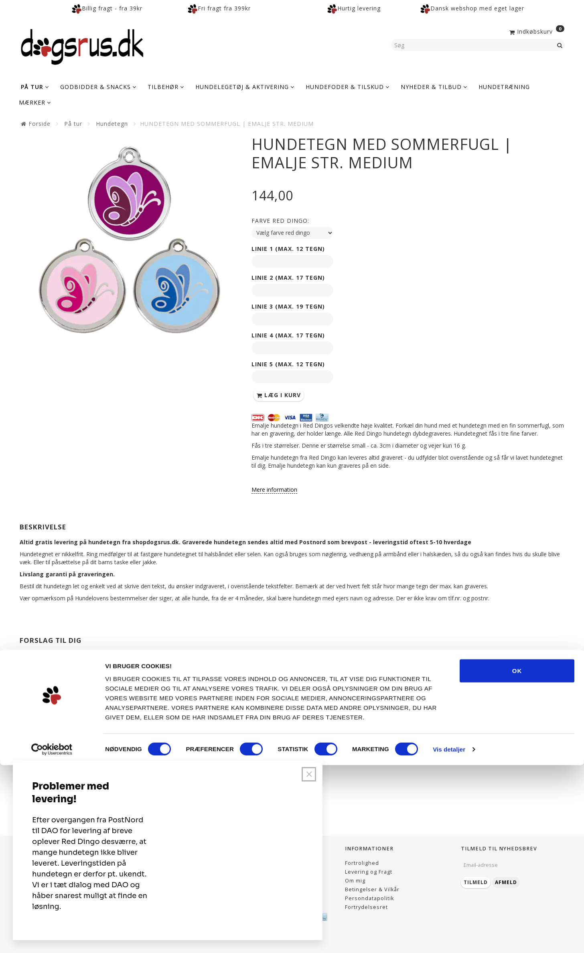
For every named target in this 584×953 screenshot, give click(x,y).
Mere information (274, 489)
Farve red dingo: (280, 220)
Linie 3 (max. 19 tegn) (288, 306)
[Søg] (560, 45)
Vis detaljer (449, 937)
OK (517, 858)
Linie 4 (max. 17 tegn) (288, 335)
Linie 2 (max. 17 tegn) (288, 277)
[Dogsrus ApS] (82, 46)
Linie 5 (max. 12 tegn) (288, 364)
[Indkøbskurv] (536, 30)
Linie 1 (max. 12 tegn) (288, 248)
